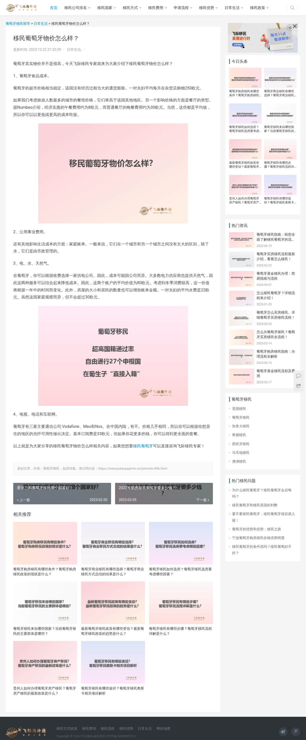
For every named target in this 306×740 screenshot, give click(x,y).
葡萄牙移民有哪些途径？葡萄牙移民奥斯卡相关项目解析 (112, 690)
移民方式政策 (66, 729)
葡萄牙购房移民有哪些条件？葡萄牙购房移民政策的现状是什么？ (44, 571)
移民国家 (104, 7)
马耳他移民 (241, 453)
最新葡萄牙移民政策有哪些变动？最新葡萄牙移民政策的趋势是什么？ (112, 631)
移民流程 (108, 729)
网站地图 (163, 729)
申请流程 (181, 7)
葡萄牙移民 (241, 417)
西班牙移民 (241, 444)
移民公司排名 (75, 7)
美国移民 (239, 409)
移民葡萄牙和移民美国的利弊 (255, 505)
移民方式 (130, 7)
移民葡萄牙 (143, 446)
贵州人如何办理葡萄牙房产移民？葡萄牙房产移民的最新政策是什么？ (44, 690)
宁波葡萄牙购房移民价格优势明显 (258, 538)
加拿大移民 (241, 426)
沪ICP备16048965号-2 (121, 736)
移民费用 (155, 7)
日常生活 (232, 7)
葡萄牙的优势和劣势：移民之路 (256, 529)
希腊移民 (239, 435)
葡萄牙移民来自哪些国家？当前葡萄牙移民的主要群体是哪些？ (44, 631)
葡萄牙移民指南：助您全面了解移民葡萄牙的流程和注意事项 (276, 239)
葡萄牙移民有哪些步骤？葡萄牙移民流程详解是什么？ (180, 631)
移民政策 (257, 7)
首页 (53, 7)
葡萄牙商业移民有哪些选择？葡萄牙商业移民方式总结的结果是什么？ (112, 571)
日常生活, (74, 49)
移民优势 (206, 7)
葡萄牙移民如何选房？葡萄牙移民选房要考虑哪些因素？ (180, 571)
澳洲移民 (239, 461)
